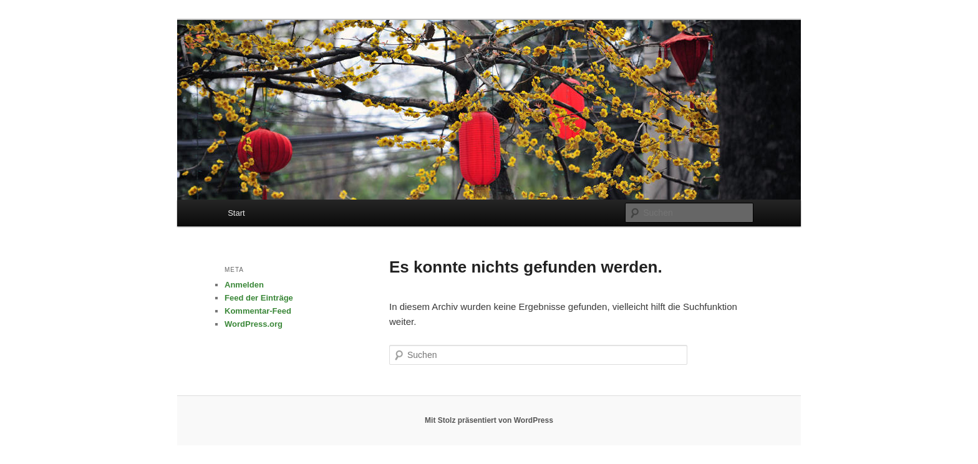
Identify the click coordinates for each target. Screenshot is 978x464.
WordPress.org (254, 324)
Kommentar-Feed (258, 311)
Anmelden (244, 284)
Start (236, 213)
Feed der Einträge (259, 297)
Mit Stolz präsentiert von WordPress (489, 420)
